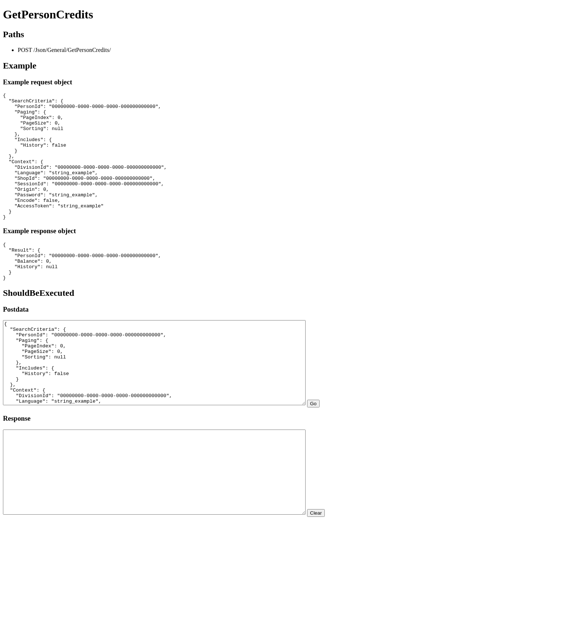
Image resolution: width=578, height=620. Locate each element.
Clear (353, 579)
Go (350, 453)
